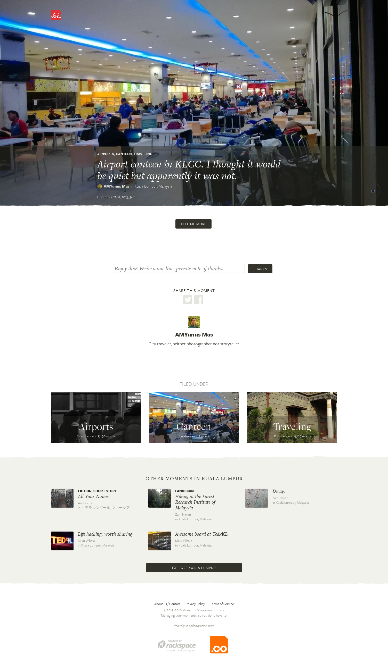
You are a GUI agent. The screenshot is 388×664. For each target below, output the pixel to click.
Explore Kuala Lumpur (194, 567)
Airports (105, 153)
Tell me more (193, 223)
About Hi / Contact (167, 603)
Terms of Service (222, 603)
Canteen (124, 153)
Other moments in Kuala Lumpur (194, 478)
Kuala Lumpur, (153, 186)
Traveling (143, 153)
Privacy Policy (195, 603)
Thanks (260, 269)
